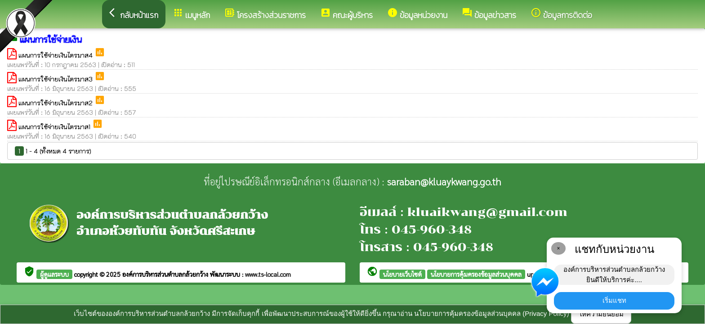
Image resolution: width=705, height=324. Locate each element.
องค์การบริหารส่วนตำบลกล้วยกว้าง (166, 274)
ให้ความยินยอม (601, 314)
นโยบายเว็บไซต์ (402, 274)
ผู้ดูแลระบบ (54, 274)
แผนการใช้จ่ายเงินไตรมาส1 (55, 126)
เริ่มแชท (614, 300)
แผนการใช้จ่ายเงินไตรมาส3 (56, 79)
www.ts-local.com (268, 274)
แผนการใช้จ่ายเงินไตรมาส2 (56, 103)
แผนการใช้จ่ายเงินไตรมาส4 (56, 55)
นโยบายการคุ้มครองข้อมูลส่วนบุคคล (476, 274)
